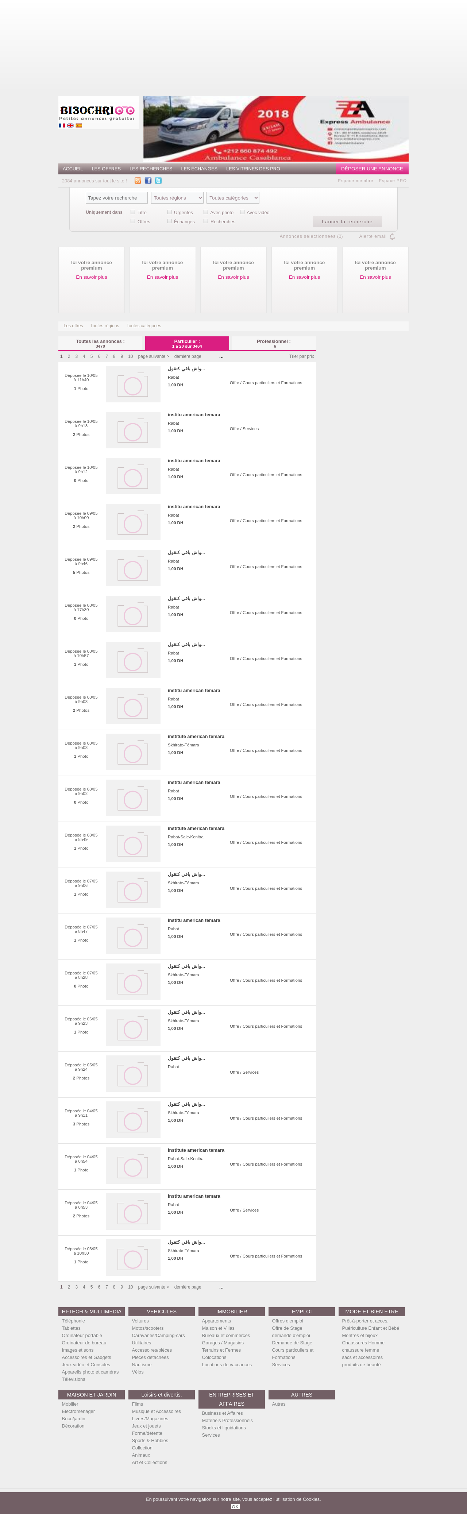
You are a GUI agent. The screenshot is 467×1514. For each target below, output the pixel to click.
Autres (279, 1404)
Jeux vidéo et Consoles (86, 1364)
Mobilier (70, 1404)
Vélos (138, 1372)
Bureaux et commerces (226, 1335)
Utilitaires (141, 1342)
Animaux (141, 1455)
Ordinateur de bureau (84, 1342)
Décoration (73, 1426)
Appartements (216, 1321)
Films (137, 1404)
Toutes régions (104, 325)
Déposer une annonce (372, 168)
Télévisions (73, 1379)
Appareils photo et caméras (90, 1372)
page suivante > (153, 356)
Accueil (73, 168)
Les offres (106, 168)
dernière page (187, 356)
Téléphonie (73, 1321)
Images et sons (78, 1350)
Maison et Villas (218, 1328)
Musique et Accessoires (156, 1411)
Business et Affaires (222, 1413)
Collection (142, 1448)
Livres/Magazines (150, 1418)
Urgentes (183, 212)
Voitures (140, 1321)
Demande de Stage (292, 1342)
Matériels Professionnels (227, 1420)
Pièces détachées (150, 1357)
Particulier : (187, 343)
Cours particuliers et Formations (293, 1353)
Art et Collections (149, 1462)
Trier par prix (301, 356)
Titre (142, 212)
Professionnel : (274, 343)
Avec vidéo (258, 212)
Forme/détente (147, 1433)
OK (235, 1507)
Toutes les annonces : (100, 343)
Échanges (184, 221)
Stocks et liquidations (224, 1427)
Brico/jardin (73, 1418)
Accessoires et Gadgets (86, 1357)
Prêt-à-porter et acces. (365, 1321)
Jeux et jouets (146, 1426)
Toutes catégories (144, 325)
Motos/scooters (148, 1328)
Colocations (214, 1357)
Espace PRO (393, 180)
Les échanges (199, 168)
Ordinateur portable (82, 1335)
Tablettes (71, 1328)
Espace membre (356, 180)
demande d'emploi (291, 1335)
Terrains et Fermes (221, 1350)
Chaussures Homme (363, 1342)
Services (281, 1364)
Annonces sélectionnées (308, 236)
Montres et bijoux (360, 1335)
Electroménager (78, 1411)
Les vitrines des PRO (253, 168)
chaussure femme (360, 1350)
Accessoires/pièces (152, 1350)
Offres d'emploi (287, 1321)
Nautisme (142, 1364)
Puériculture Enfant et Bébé (371, 1328)
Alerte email (373, 236)
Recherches (223, 221)
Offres (144, 221)
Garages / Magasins (223, 1342)
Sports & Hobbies (150, 1440)
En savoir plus (91, 277)
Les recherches (151, 168)
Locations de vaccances (227, 1364)
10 (130, 356)
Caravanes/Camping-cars (158, 1335)
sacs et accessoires (362, 1357)
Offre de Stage (287, 1328)
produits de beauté (361, 1364)
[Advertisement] (270, 45)
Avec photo (222, 212)
